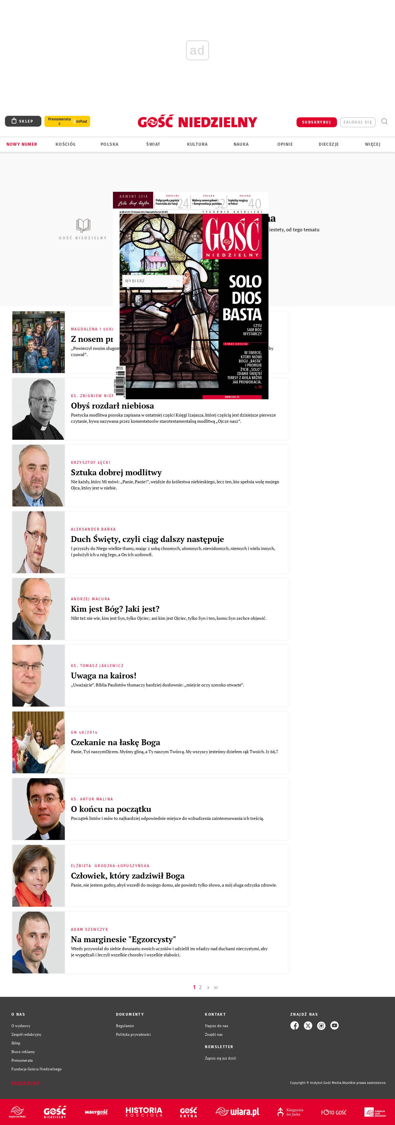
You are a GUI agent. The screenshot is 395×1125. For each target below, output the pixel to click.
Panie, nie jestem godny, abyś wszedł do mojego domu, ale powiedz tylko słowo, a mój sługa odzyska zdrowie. (175, 885)
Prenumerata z (59, 121)
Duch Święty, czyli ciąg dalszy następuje (147, 539)
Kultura (197, 144)
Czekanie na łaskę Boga (115, 742)
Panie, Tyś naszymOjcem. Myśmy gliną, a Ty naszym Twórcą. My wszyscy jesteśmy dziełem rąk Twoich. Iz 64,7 (175, 751)
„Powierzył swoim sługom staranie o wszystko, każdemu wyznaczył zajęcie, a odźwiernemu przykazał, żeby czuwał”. (172, 351)
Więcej (372, 144)
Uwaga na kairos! (105, 675)
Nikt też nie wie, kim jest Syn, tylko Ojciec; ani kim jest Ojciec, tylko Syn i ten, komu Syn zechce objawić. (170, 618)
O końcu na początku (112, 809)
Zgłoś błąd (25, 1083)
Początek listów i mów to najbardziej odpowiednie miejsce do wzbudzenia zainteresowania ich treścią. (168, 818)
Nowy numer (22, 144)
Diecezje (329, 144)
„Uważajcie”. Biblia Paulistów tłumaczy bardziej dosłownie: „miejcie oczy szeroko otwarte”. (159, 685)
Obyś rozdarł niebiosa (113, 405)
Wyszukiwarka (384, 121)
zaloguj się (357, 122)
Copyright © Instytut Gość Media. (316, 1083)
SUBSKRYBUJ (316, 122)
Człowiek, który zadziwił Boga (128, 875)
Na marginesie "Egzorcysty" (123, 939)
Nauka (241, 144)
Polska (109, 144)
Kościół (66, 144)
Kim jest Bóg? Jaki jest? (115, 608)
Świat (153, 144)
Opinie (285, 144)
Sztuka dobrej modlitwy (116, 472)
